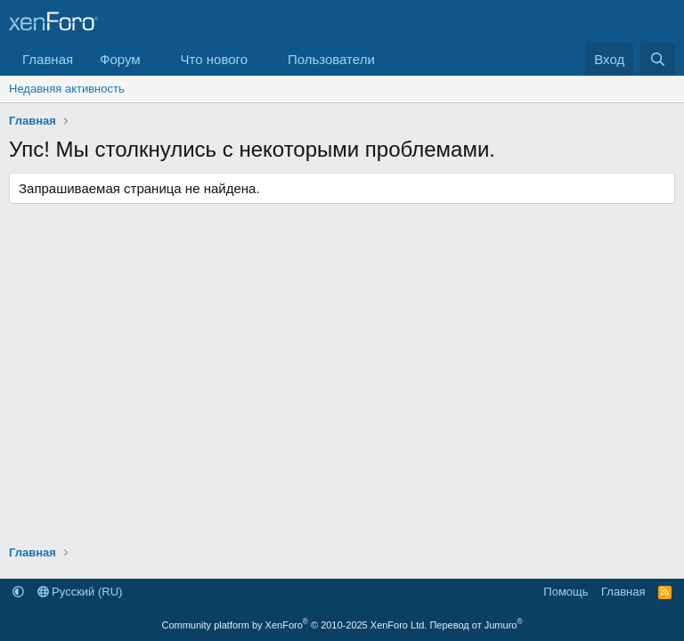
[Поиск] (657, 59)
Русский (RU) (80, 591)
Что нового (214, 59)
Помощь (565, 591)
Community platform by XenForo (294, 625)
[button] (154, 59)
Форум (120, 59)
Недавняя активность (67, 88)
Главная (47, 59)
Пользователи (331, 59)
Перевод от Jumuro (475, 625)
